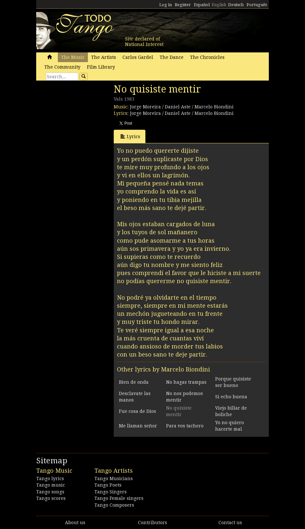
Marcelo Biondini (214, 106)
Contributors (152, 522)
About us (75, 522)
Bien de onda (134, 382)
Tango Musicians (113, 478)
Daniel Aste (178, 106)
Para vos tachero (185, 425)
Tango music (50, 485)
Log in (165, 4)
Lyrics (130, 136)
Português (257, 4)
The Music (73, 57)
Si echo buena (231, 396)
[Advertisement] (84, 127)
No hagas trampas (186, 382)
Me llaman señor (138, 425)
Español (202, 4)
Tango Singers (110, 491)
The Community (62, 67)
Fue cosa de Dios (137, 411)
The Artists (103, 57)
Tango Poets (107, 485)
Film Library (101, 67)
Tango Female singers (118, 498)
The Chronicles (207, 57)
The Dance (172, 57)
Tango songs (50, 491)
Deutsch (236, 4)
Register (183, 4)
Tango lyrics (50, 478)
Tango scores (51, 498)
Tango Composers (114, 505)
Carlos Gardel (137, 57)
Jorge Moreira (145, 106)
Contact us (230, 522)
